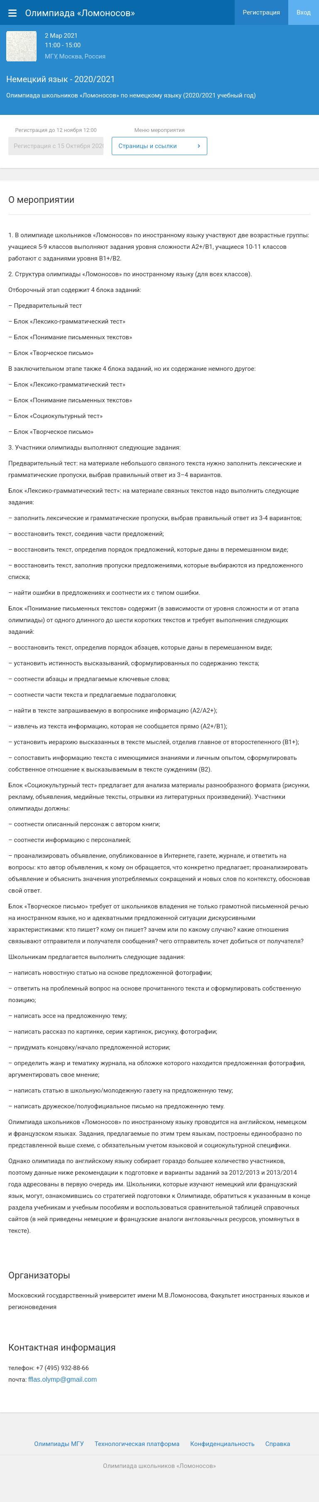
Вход (304, 12)
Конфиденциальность (222, 1444)
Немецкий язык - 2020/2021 (60, 79)
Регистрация (261, 12)
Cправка (277, 1444)
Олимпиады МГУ (59, 1444)
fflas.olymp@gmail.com (62, 1379)
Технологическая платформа (137, 1444)
